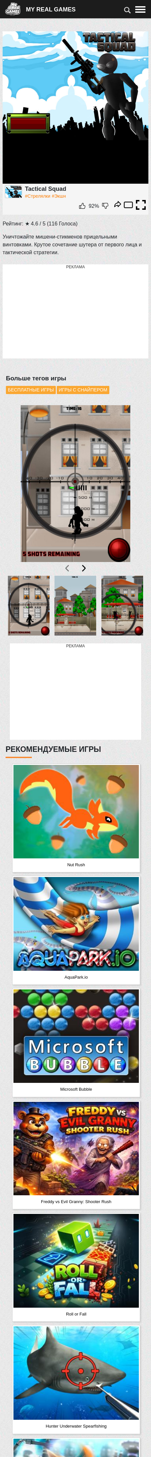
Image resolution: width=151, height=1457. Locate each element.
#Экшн (59, 196)
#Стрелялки (37, 196)
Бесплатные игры (31, 389)
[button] (29, 606)
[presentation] (68, 568)
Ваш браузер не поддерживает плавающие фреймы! (75, 107)
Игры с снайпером (83, 389)
